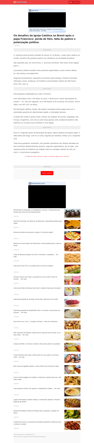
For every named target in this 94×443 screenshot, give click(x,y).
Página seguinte (47, 173)
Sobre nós (16, 436)
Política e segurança (23, 436)
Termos (30, 436)
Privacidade (35, 436)
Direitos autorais (42, 436)
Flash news (77, 2)
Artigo (70, 2)
